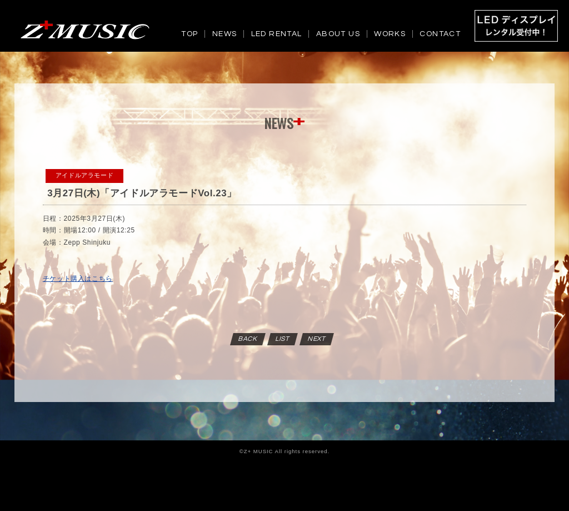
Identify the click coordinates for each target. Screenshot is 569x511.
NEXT (317, 339)
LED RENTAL (276, 34)
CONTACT (440, 34)
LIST (282, 339)
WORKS (390, 34)
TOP (189, 34)
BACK (247, 339)
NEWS (224, 34)
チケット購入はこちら (78, 278)
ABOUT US (338, 34)
